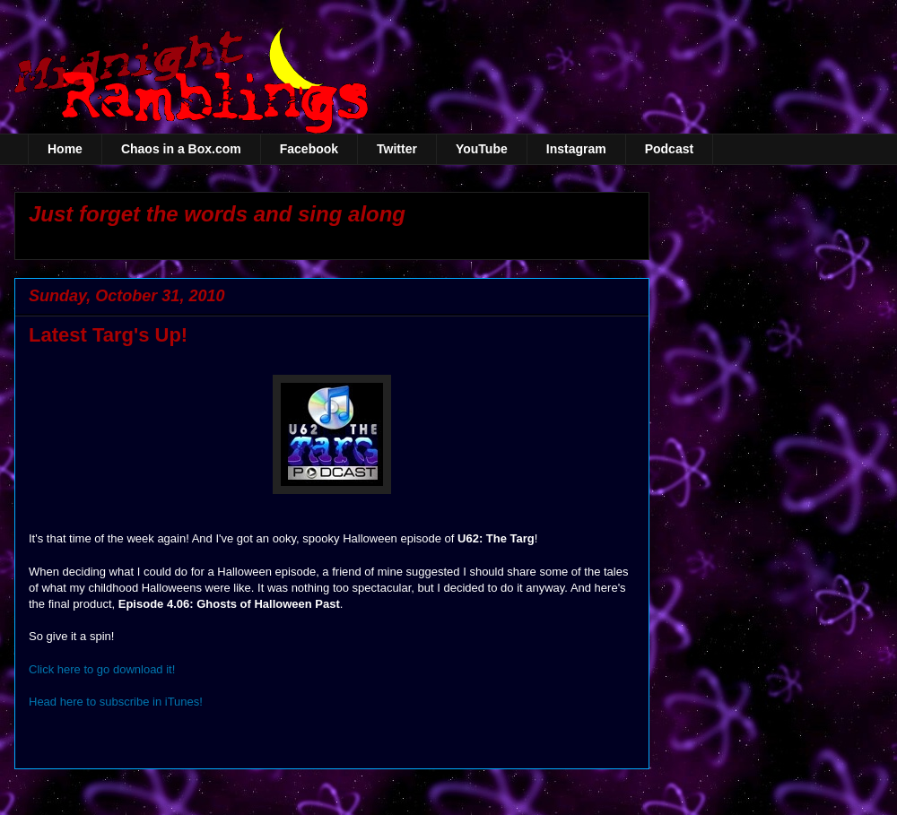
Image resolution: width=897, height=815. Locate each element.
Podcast (669, 149)
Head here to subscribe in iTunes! (116, 701)
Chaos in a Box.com (181, 149)
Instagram (576, 149)
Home (65, 149)
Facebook (309, 149)
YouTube (482, 149)
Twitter (397, 149)
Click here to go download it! (102, 669)
